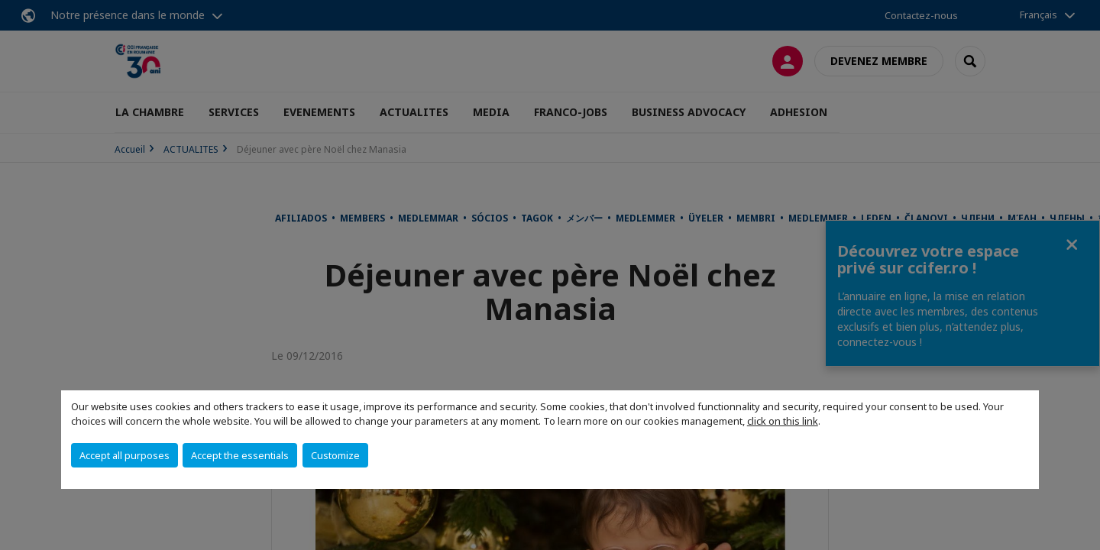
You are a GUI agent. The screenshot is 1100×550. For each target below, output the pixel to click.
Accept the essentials (240, 455)
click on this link (782, 421)
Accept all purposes (124, 455)
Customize (335, 455)
